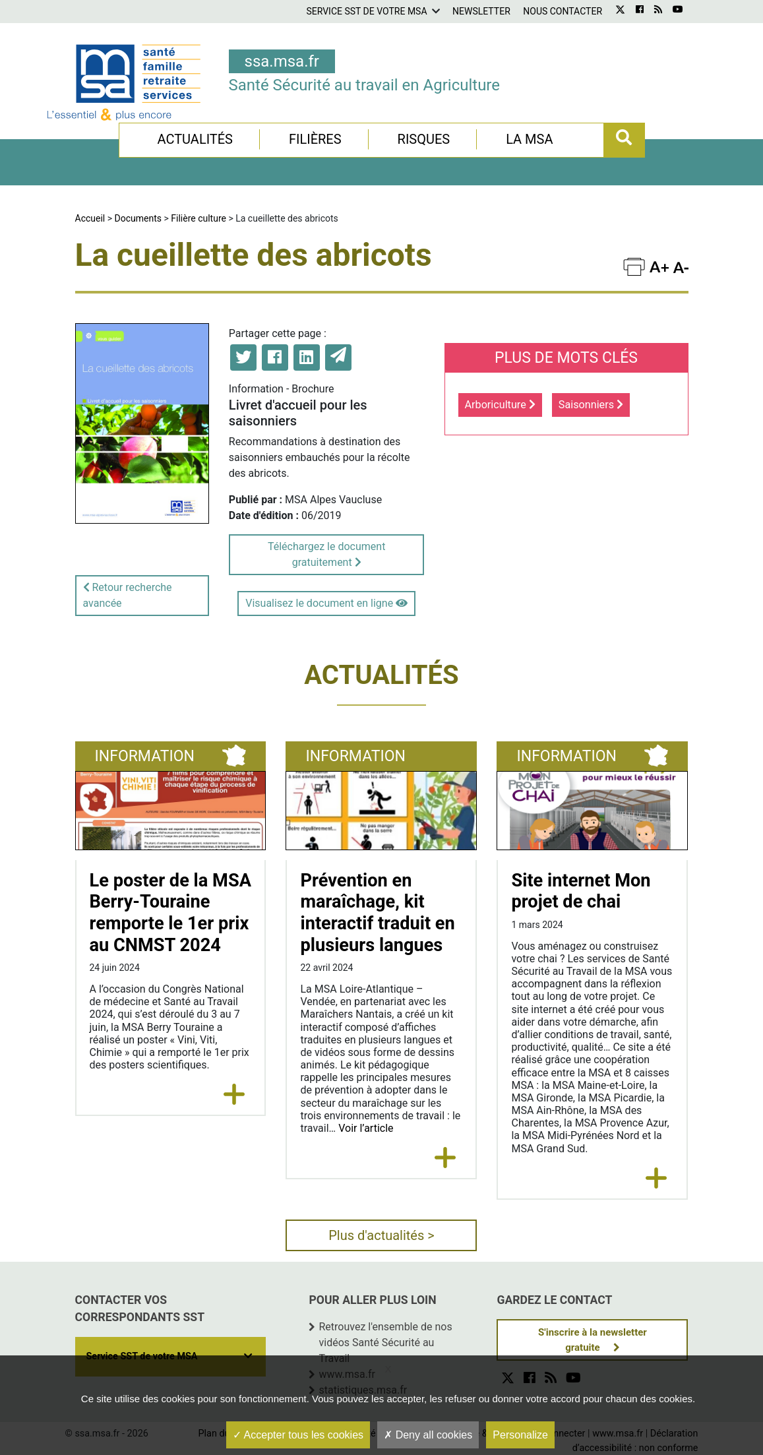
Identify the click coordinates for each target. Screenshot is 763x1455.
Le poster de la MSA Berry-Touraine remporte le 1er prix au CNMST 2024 (170, 913)
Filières (315, 139)
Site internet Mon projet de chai (580, 891)
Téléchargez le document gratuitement (326, 554)
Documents (138, 218)
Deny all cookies (428, 1434)
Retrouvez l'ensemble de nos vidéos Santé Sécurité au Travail (385, 1342)
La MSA (529, 139)
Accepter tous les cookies (298, 1434)
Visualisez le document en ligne (326, 603)
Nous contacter (562, 11)
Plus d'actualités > (381, 1235)
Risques (424, 139)
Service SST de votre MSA (366, 11)
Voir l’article (365, 1128)
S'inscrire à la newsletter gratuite (592, 1339)
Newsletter (481, 11)
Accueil (90, 218)
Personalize (520, 1434)
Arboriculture (500, 404)
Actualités (195, 139)
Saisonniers (591, 404)
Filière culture (198, 218)
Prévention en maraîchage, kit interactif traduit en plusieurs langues (377, 913)
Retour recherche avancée (127, 595)
